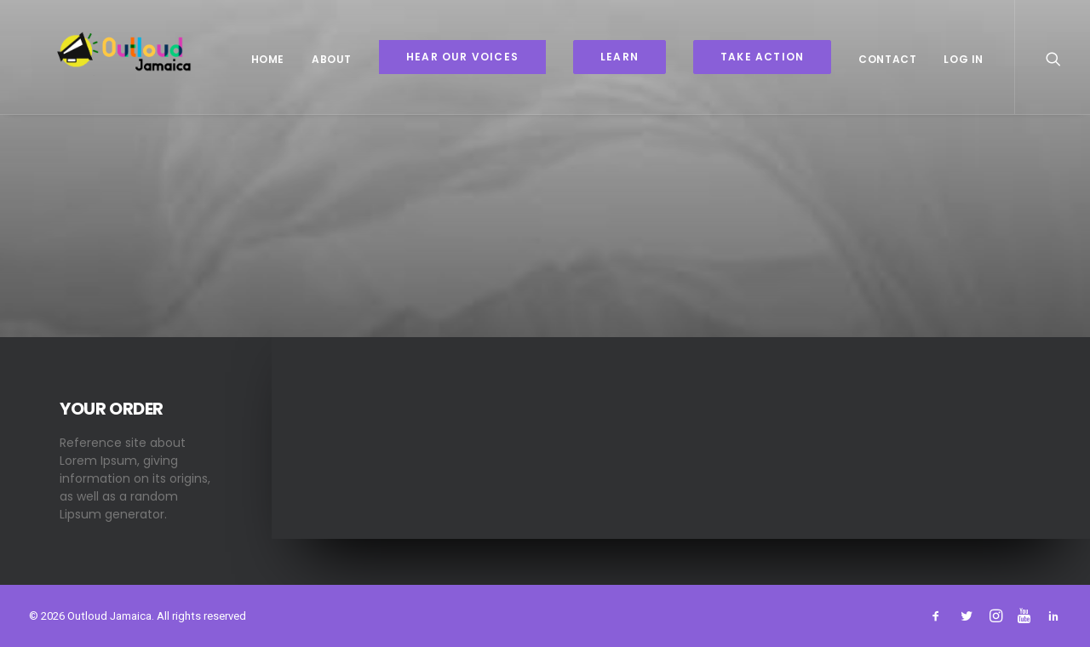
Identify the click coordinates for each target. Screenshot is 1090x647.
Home (267, 59)
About (332, 59)
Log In (964, 59)
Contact (887, 59)
